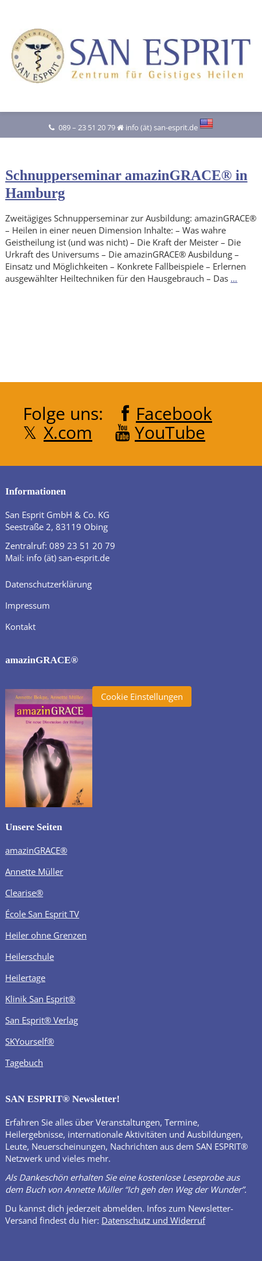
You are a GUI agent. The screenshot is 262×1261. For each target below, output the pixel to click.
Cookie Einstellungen (142, 696)
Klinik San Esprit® (40, 999)
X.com (68, 432)
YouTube (170, 432)
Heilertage (25, 977)
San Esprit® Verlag (41, 1020)
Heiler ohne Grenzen (46, 935)
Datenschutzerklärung (48, 584)
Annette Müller (34, 871)
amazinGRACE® (36, 850)
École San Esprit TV (42, 914)
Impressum (27, 605)
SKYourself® (29, 1041)
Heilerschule (29, 956)
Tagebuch (24, 1062)
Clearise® (24, 892)
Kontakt (20, 626)
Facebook (174, 413)
